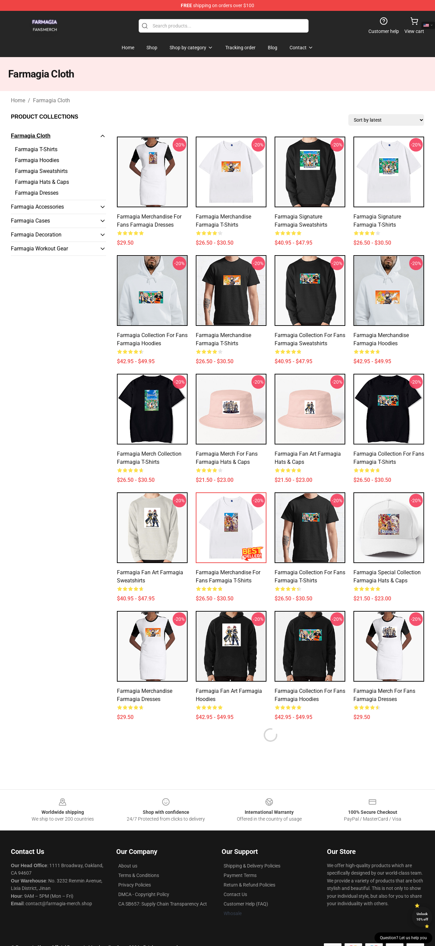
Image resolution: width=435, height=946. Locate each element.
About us (127, 866)
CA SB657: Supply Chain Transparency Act (162, 904)
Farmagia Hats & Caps (42, 182)
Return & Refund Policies (249, 885)
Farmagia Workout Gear (39, 248)
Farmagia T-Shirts (36, 149)
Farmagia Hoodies (37, 160)
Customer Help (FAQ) (246, 904)
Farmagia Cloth (51, 100)
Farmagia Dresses (36, 193)
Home (18, 100)
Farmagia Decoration (36, 234)
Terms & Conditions (138, 875)
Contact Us (235, 894)
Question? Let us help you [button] (403, 937)
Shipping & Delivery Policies (252, 866)
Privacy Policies (134, 885)
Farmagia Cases (30, 220)
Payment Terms (240, 875)
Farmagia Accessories (37, 207)
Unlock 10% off (422, 916)
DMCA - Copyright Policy (143, 894)
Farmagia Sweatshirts (41, 171)
